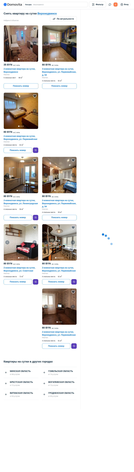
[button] (21, 43)
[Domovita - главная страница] (13, 4)
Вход (124, 4)
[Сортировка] (63, 19)
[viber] (35, 150)
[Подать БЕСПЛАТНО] (116, 4)
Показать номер (21, 86)
